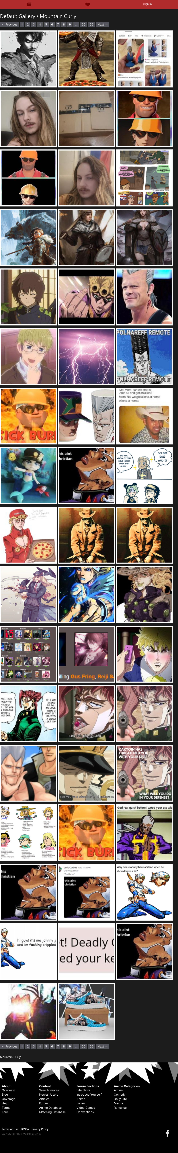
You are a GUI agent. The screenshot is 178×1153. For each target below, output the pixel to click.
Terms (6, 1107)
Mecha (118, 1103)
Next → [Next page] (102, 24)
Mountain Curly (58, 16)
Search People (49, 1090)
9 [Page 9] (70, 24)
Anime (81, 1099)
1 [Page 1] (22, 24)
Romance (120, 1107)
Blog (5, 1094)
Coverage (8, 1099)
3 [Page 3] (34, 24)
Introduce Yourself (89, 1094)
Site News (83, 1090)
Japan (81, 1103)
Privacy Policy (40, 1129)
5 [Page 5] (46, 24)
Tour (5, 1112)
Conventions (85, 1112)
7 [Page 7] (58, 24)
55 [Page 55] (83, 24)
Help (5, 1103)
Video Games (86, 1107)
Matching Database (52, 1112)
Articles (44, 1099)
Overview (8, 1090)
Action (118, 1090)
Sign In (147, 4)
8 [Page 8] (64, 24)
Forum (43, 1103)
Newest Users (48, 1094)
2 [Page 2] (28, 24)
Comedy (120, 1094)
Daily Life (120, 1099)
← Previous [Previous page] (9, 24)
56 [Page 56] (91, 24)
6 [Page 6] (52, 24)
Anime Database (50, 1107)
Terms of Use (10, 1129)
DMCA (25, 1129)
